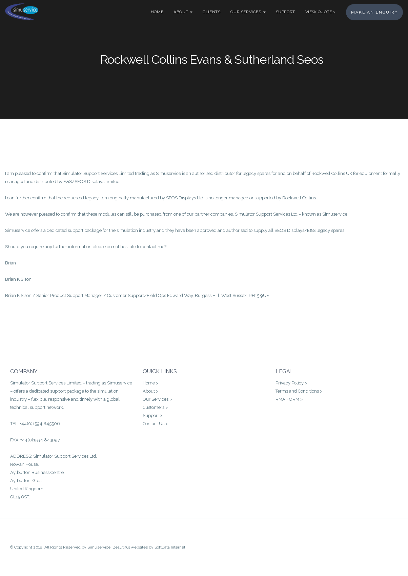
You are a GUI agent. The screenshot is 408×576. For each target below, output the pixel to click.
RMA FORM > (289, 399)
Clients (211, 11)
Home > (150, 382)
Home (157, 11)
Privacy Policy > (291, 382)
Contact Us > (155, 423)
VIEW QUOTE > (320, 11)
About (183, 11)
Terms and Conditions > (299, 391)
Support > (152, 415)
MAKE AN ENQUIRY (374, 12)
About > (150, 391)
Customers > (155, 407)
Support (285, 11)
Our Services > (157, 399)
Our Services (247, 11)
